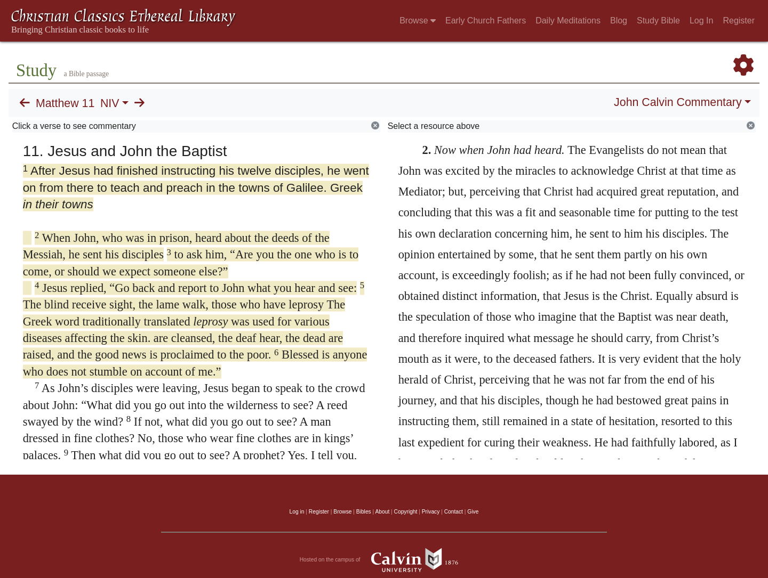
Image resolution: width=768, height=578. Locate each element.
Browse (417, 20)
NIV (109, 103)
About (382, 512)
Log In (701, 20)
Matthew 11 (65, 103)
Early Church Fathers (485, 20)
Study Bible (658, 20)
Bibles (363, 512)
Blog (618, 20)
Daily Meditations (568, 20)
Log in (297, 512)
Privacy (431, 512)
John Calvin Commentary (677, 102)
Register (739, 20)
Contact (453, 512)
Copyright (406, 512)
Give (472, 512)
